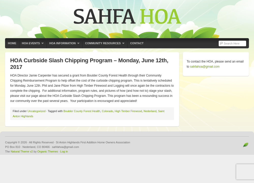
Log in (64, 151)
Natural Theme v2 (22, 151)
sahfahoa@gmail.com (204, 66)
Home (12, 43)
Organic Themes (47, 151)
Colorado (107, 111)
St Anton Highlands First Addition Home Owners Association (127, 19)
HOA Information (63, 45)
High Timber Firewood (128, 111)
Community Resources (103, 45)
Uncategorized (36, 111)
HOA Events (31, 45)
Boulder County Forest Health (82, 111)
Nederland (150, 111)
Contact (137, 43)
